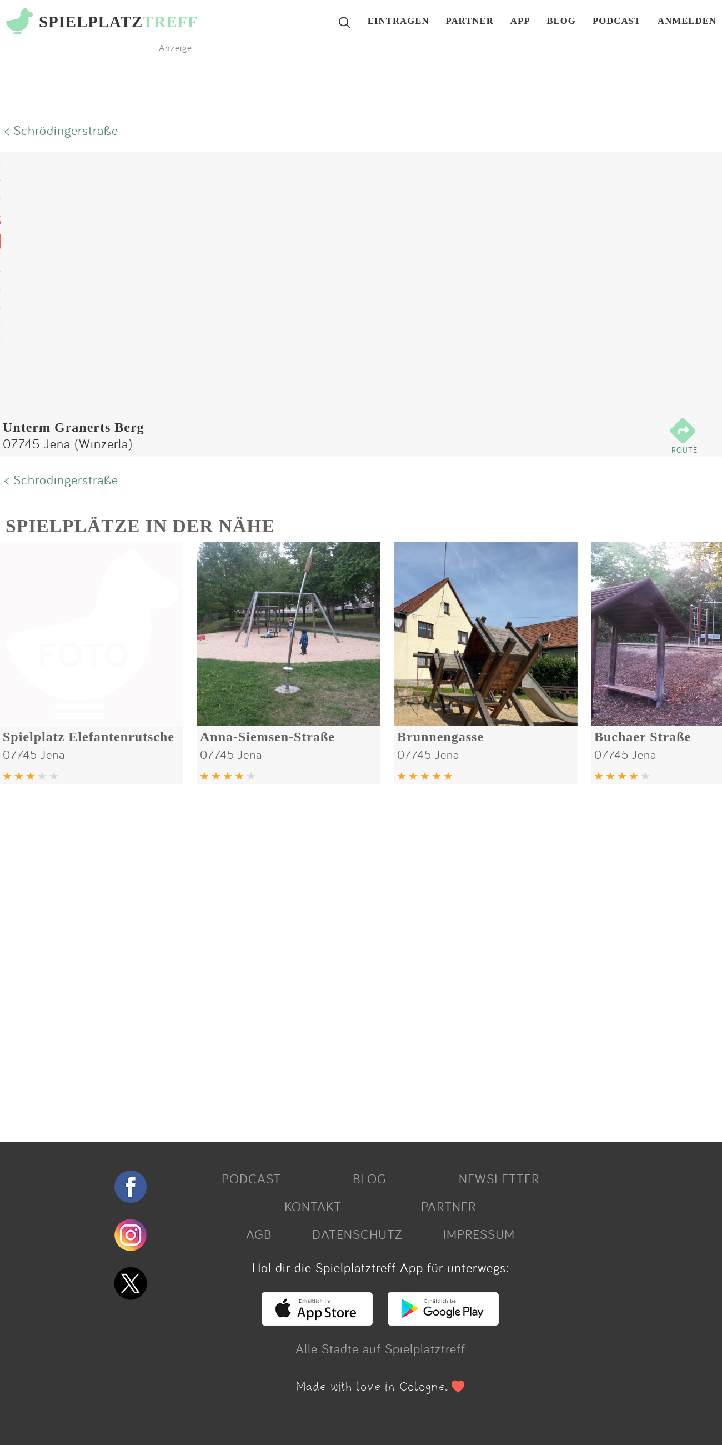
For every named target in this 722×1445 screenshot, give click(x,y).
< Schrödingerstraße (61, 130)
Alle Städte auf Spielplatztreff (380, 1348)
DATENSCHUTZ (357, 1234)
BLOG (561, 21)
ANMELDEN (687, 21)
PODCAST (617, 21)
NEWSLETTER (499, 1178)
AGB (259, 1234)
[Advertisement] (333, 959)
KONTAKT (313, 1206)
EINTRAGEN (398, 21)
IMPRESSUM (479, 1234)
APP (520, 21)
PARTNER (470, 21)
